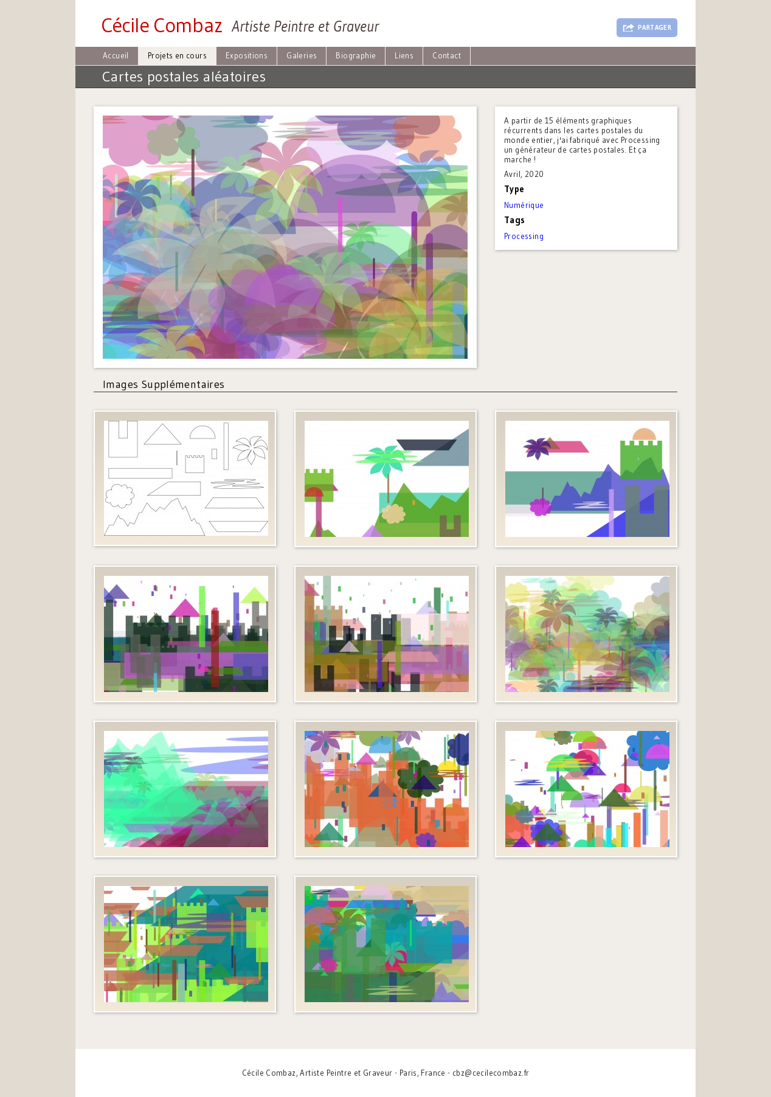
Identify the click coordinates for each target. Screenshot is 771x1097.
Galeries (301, 55)
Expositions (247, 55)
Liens (404, 55)
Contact (446, 55)
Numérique (524, 205)
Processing (524, 236)
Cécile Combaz (162, 25)
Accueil (116, 55)
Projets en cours (177, 55)
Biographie (356, 55)
